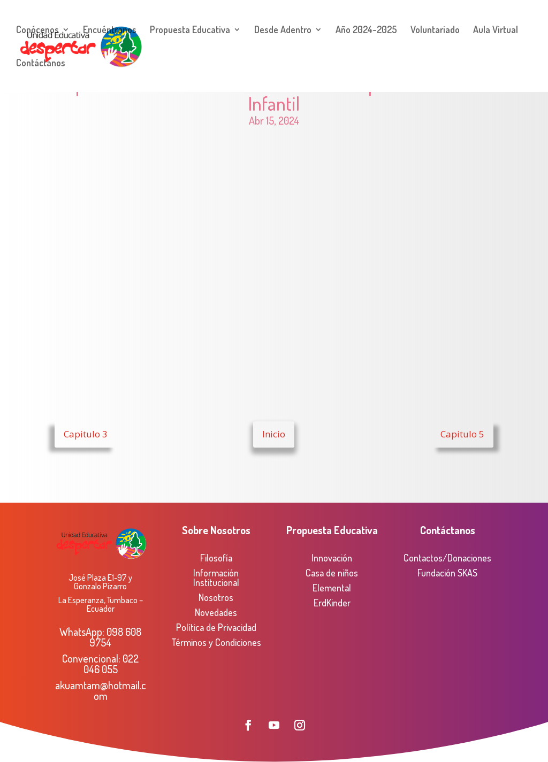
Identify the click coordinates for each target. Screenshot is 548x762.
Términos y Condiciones (216, 642)
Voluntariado (435, 30)
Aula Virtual (495, 30)
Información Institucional (216, 577)
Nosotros (216, 597)
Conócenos (37, 30)
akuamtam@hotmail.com (100, 690)
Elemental (332, 588)
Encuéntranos (109, 30)
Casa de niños (332, 573)
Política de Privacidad (216, 627)
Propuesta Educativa (190, 30)
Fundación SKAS (447, 573)
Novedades (216, 612)
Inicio (273, 434)
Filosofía (216, 558)
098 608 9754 (115, 637)
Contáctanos (40, 63)
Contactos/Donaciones (447, 558)
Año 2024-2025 (366, 30)
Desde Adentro (282, 30)
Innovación (331, 558)
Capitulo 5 (462, 434)
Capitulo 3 (86, 434)
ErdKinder (332, 603)
